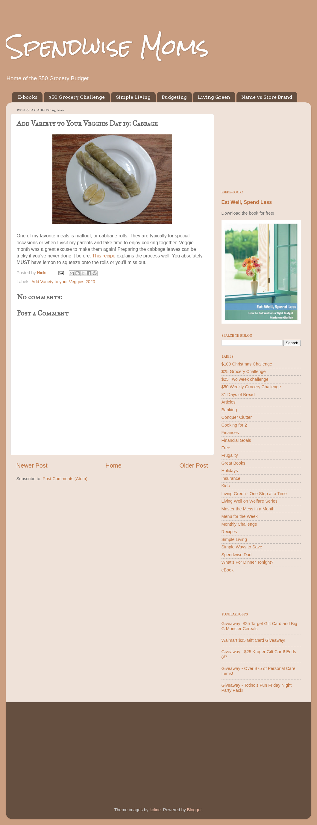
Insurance (231, 478)
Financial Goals (236, 440)
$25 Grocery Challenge (244, 371)
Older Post (193, 465)
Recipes (229, 531)
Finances (230, 432)
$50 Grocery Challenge (76, 97)
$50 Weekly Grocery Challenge (251, 386)
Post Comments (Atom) (65, 478)
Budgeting (174, 97)
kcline (155, 809)
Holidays (230, 470)
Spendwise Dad (237, 554)
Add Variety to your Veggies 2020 (63, 281)
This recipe (103, 255)
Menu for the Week (240, 516)
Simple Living (133, 97)
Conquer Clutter (237, 417)
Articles (229, 402)
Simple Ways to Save (242, 547)
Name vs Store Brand (266, 97)
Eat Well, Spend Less (247, 202)
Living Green (214, 97)
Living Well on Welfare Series (249, 501)
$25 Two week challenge (245, 379)
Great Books (233, 463)
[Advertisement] (261, 144)
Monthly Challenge (239, 524)
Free (226, 447)
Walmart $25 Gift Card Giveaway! (254, 640)
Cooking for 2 (234, 425)
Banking (229, 409)
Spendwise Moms (107, 46)
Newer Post (32, 465)
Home (113, 465)
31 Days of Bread (238, 394)
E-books (27, 97)
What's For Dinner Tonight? (248, 562)
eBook (228, 570)
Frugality (230, 455)
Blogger (194, 809)
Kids (226, 485)
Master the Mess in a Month (248, 508)
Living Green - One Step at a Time (254, 493)
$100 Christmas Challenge (247, 364)
